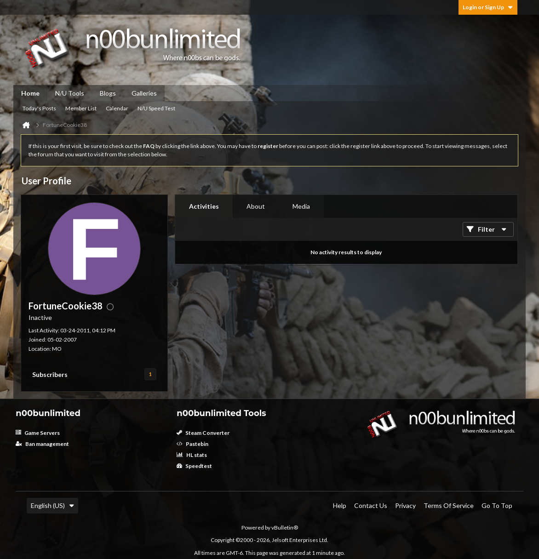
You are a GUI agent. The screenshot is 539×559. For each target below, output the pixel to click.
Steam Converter (203, 432)
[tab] (204, 206)
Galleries (144, 93)
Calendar (117, 108)
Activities (204, 206)
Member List (81, 108)
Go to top (497, 505)
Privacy (405, 505)
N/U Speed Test (156, 108)
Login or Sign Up (488, 7)
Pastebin (192, 443)
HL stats (192, 454)
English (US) (52, 505)
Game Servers (38, 432)
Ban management (42, 443)
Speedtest (194, 465)
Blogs (108, 93)
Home (30, 93)
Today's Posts (39, 108)
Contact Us (370, 505)
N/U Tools (69, 93)
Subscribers (50, 374)
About (256, 206)
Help (339, 505)
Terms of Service (449, 505)
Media (301, 206)
